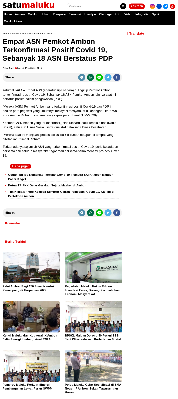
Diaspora (59, 14)
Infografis (142, 14)
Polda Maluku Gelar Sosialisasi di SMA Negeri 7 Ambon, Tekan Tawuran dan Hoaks (93, 388)
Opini (155, 14)
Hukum (45, 14)
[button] (172, 12)
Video (128, 14)
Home (8, 14)
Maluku (33, 14)
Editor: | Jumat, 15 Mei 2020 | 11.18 (22, 68)
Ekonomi (75, 14)
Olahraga (105, 14)
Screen (137, 6)
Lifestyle (90, 14)
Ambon (20, 14)
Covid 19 (50, 33)
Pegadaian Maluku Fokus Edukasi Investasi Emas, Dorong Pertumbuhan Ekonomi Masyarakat (92, 290)
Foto (118, 14)
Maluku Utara (13, 21)
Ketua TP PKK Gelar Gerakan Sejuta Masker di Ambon (47, 185)
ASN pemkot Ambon (32, 33)
